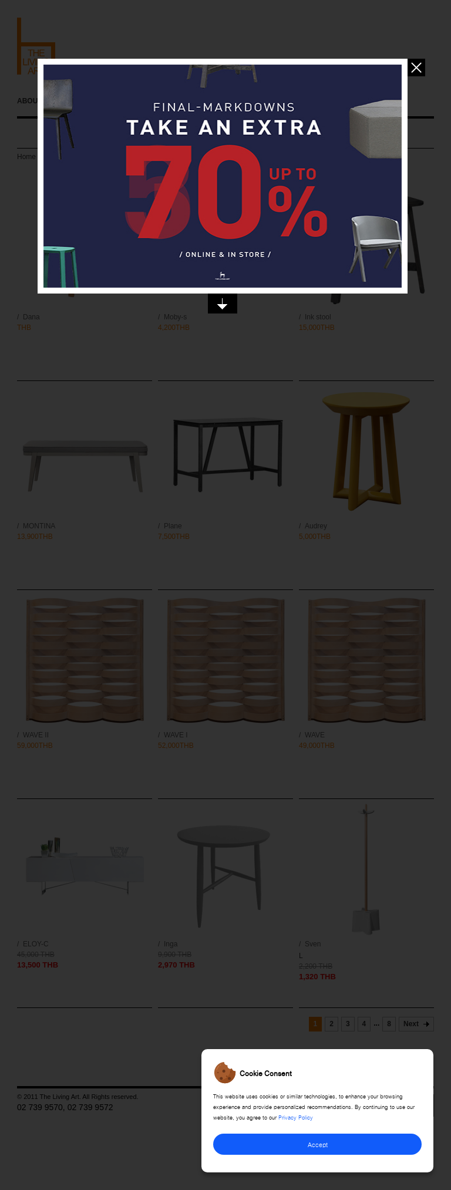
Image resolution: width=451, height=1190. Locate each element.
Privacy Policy (295, 1116)
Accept (318, 1144)
